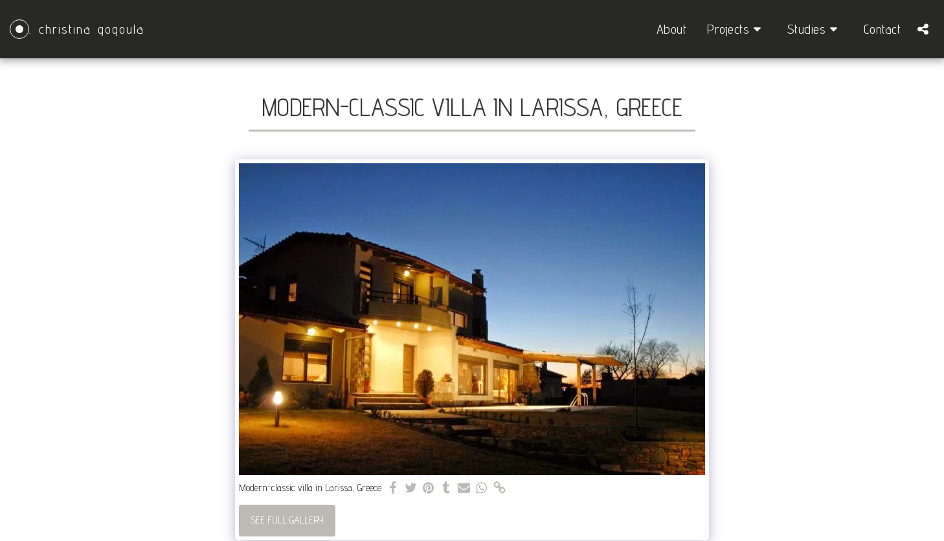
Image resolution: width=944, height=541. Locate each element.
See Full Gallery (287, 520)
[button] (736, 29)
